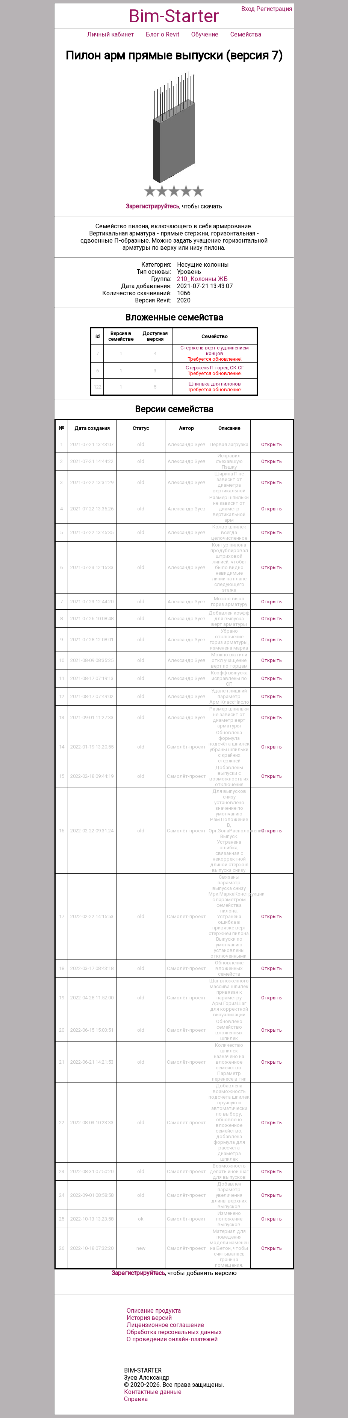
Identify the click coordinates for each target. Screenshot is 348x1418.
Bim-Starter (174, 16)
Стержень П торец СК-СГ (215, 367)
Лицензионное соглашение (165, 1324)
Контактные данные (153, 1391)
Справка (136, 1399)
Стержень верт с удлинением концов (214, 350)
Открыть (271, 444)
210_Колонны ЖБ (202, 278)
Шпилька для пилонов (215, 384)
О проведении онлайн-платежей (172, 1339)
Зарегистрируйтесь (152, 206)
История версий (149, 1317)
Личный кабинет (110, 34)
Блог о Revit (162, 34)
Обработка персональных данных (174, 1332)
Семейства (245, 34)
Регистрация (274, 8)
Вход (248, 8)
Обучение (204, 34)
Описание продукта (154, 1310)
